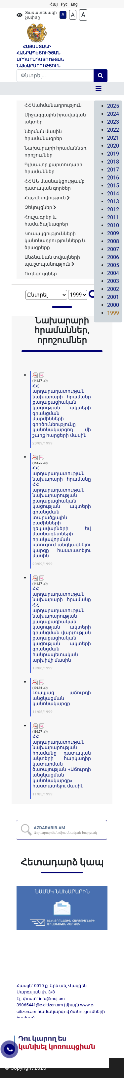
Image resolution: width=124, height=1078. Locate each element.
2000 (113, 305)
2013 (113, 201)
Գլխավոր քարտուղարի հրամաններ (53, 168)
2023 (113, 122)
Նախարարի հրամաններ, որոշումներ (55, 151)
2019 (113, 154)
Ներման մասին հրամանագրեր (43, 135)
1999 (113, 313)
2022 (113, 130)
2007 (113, 249)
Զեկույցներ (40, 207)
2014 (113, 193)
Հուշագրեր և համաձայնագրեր (46, 220)
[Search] (55, 75)
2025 (113, 106)
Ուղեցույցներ (40, 273)
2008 (113, 241)
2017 (113, 170)
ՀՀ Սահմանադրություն (53, 105)
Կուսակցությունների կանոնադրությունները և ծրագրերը (55, 240)
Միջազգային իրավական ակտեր (55, 118)
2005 (113, 265)
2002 (113, 289)
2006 (113, 257)
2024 (113, 114)
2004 (113, 273)
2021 (113, 138)
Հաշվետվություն (47, 197)
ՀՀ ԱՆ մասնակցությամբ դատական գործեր (54, 184)
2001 (113, 297)
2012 (113, 209)
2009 (113, 233)
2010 (113, 225)
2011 (113, 217)
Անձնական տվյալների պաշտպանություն (52, 260)
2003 (113, 281)
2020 (113, 146)
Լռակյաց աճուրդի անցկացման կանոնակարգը (61, 698)
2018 (113, 162)
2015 (113, 185)
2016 (113, 177)
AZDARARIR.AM (65, 830)
